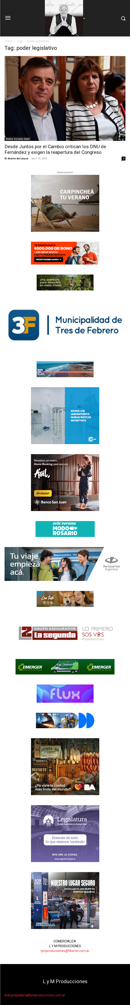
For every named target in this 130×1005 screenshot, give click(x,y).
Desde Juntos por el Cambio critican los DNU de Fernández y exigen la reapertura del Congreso (55, 149)
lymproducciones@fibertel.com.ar (65, 951)
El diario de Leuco (16, 158)
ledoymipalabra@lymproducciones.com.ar (35, 995)
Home (9, 41)
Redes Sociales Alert (18, 138)
